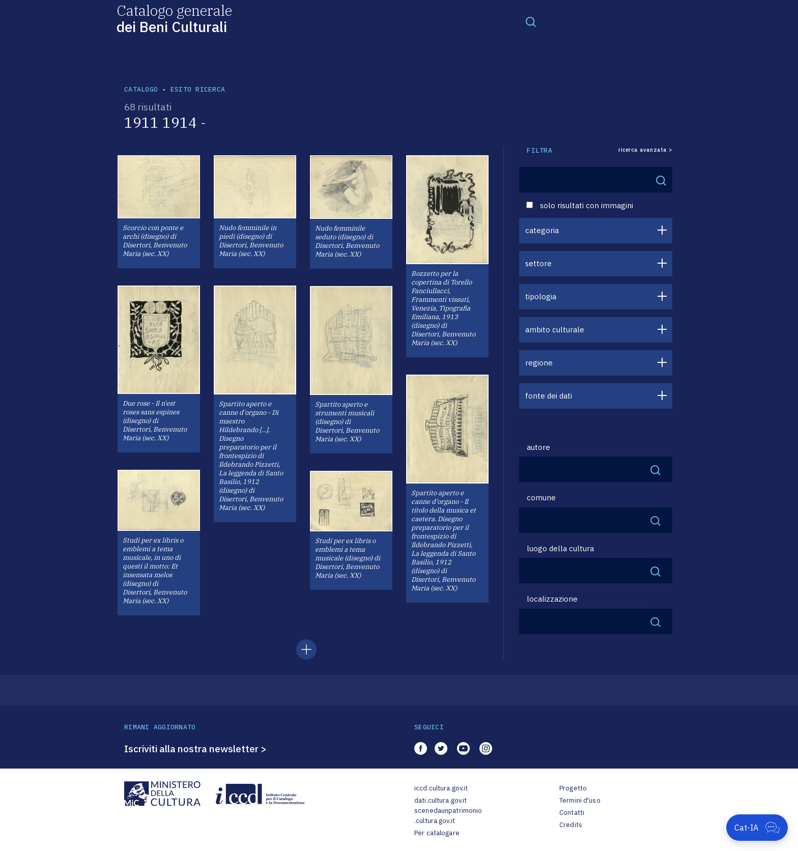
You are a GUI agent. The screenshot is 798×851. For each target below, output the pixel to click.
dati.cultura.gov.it (440, 800)
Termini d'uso (580, 800)
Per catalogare (437, 833)
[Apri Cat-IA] (757, 827)
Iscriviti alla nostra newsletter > (195, 749)
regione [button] (539, 362)
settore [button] (538, 263)
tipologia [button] (540, 296)
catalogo (141, 89)
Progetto (573, 788)
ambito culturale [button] (554, 329)
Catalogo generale (174, 18)
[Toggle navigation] (530, 21)
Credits (570, 824)
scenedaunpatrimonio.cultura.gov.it (448, 815)
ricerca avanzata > (645, 150)
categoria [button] (542, 230)
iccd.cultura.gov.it (441, 788)
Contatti (571, 812)
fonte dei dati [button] (548, 396)
